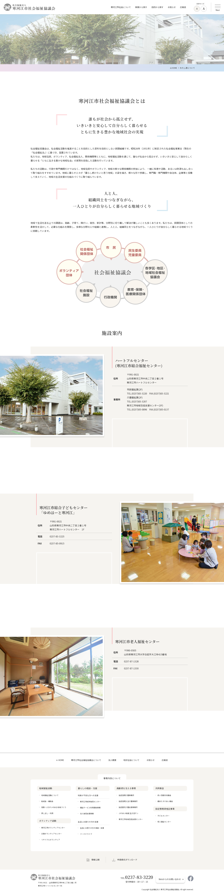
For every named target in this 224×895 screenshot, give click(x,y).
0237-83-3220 (137, 877)
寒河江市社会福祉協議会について (86, 760)
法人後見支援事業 (87, 813)
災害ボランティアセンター (51, 833)
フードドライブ (86, 834)
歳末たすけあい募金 (165, 801)
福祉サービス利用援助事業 (90, 807)
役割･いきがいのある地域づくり (53, 807)
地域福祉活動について (49, 795)
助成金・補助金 (47, 801)
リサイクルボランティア (50, 839)
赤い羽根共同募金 (164, 795)
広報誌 (183, 7)
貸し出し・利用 (47, 813)
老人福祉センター (164, 821)
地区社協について (131, 760)
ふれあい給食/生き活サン (128, 813)
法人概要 (112, 760)
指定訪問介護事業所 (126, 795)
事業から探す (141, 7)
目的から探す (157, 7)
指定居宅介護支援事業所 (128, 807)
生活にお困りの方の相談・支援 (92, 828)
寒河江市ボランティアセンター (53, 827)
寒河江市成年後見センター (90, 801)
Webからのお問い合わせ (170, 879)
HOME (61, 760)
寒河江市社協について (121, 7)
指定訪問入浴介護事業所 (128, 801)
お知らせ (172, 7)
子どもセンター (163, 815)
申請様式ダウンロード (127, 859)
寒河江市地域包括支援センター (131, 819)
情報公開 (95, 859)
